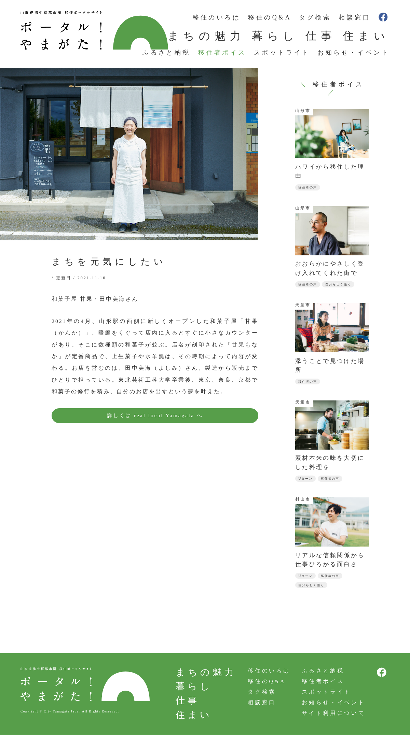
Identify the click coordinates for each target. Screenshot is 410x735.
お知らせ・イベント (353, 52)
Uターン (306, 480)
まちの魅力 (206, 36)
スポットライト (282, 52)
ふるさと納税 (166, 52)
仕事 (320, 36)
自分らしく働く (341, 285)
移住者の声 (309, 187)
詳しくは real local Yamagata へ (155, 416)
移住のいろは (217, 17)
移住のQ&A (269, 17)
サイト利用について (333, 715)
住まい (366, 36)
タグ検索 (315, 17)
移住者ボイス (222, 52)
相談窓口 (355, 17)
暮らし (275, 36)
